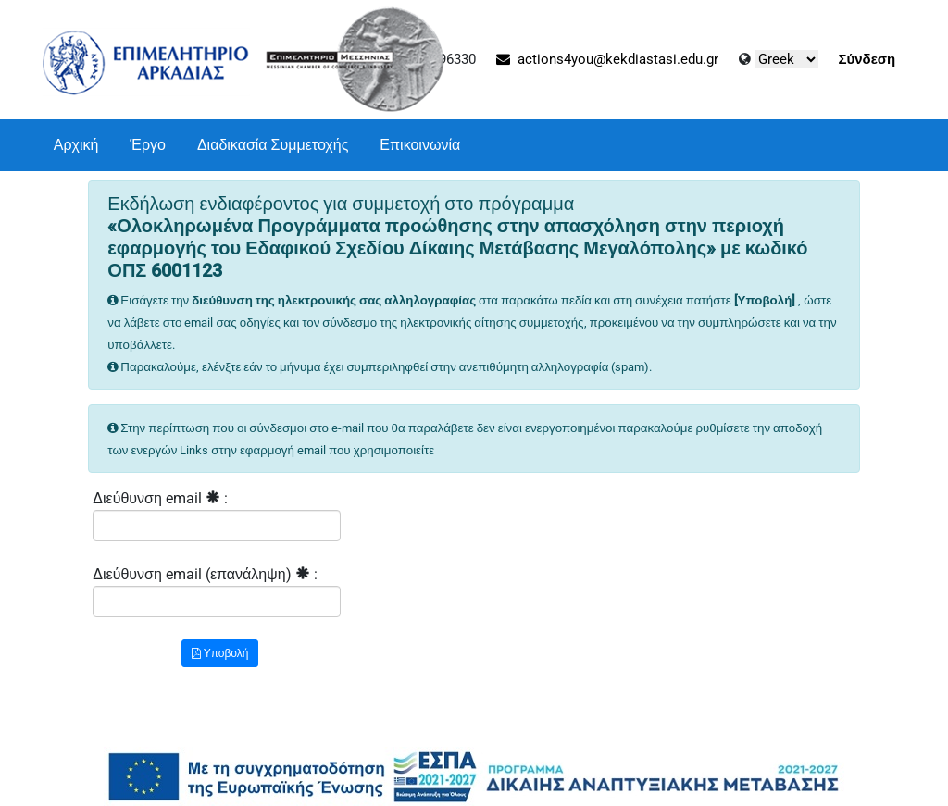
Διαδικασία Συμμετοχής (272, 145)
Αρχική (76, 145)
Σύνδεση (867, 59)
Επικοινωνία (420, 145)
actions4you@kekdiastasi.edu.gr (607, 59)
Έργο (148, 145)
